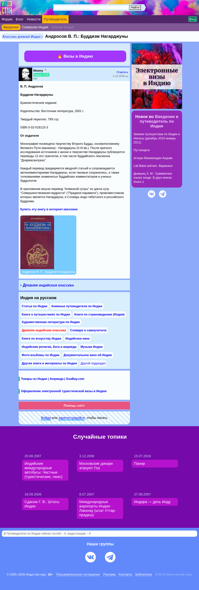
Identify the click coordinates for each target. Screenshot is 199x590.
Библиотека (143, 574)
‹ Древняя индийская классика (47, 285)
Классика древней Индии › (22, 36)
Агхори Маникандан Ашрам (153, 158)
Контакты (125, 574)
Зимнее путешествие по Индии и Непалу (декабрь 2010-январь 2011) (157, 138)
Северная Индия (35, 27)
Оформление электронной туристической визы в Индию (64, 391)
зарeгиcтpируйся (71, 418)
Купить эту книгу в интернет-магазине (49, 209)
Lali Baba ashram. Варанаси (153, 166)
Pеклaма (109, 574)
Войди (46, 418)
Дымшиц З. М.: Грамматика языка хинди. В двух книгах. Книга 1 (153, 178)
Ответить (122, 72)
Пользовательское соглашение (78, 574)
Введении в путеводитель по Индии (159, 121)
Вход (192, 19)
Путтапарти (142, 150)
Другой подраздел (93, 363)
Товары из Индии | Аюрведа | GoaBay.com (52, 379)
